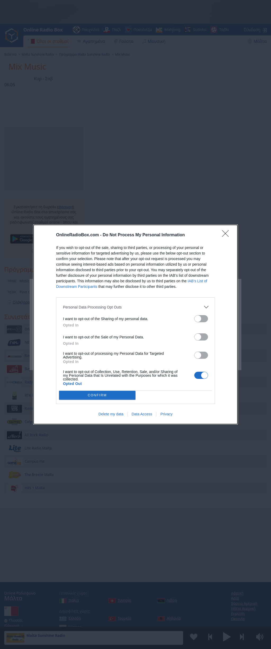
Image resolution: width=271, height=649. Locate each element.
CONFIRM (97, 395)
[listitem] (135, 307)
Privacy (166, 414)
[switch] (201, 318)
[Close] (227, 235)
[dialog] (135, 324)
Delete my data (110, 414)
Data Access (142, 414)
